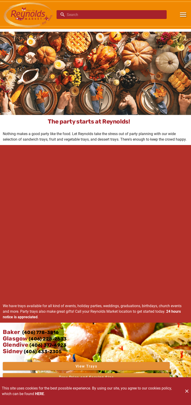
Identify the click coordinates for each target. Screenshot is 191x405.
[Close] (187, 391)
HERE (39, 394)
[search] (115, 15)
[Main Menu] (183, 14)
